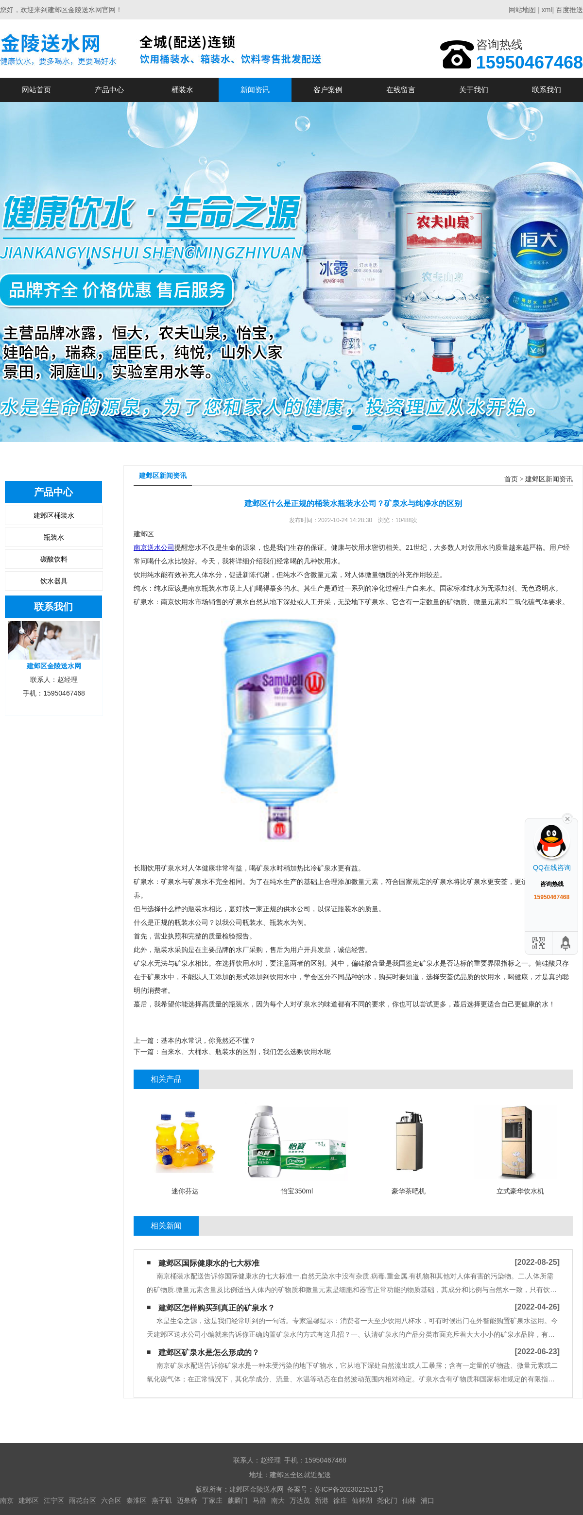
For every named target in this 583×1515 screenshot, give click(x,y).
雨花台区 (82, 1500)
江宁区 (54, 1500)
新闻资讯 (255, 89)
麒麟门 (237, 1500)
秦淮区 (136, 1500)
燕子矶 (162, 1500)
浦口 (427, 1500)
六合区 (111, 1500)
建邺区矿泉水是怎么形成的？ (208, 1352)
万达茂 (300, 1500)
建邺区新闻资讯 (549, 479)
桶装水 (182, 89)
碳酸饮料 (54, 559)
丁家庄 (212, 1500)
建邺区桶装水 (54, 515)
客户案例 (328, 89)
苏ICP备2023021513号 (349, 1489)
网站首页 (36, 89)
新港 (321, 1500)
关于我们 (473, 89)
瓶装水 (54, 537)
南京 (7, 1500)
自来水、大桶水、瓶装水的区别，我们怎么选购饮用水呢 (246, 1051)
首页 (511, 479)
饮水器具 (54, 581)
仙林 (409, 1500)
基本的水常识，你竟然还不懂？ (208, 1040)
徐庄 (340, 1500)
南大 (278, 1500)
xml (547, 10)
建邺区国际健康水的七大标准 (208, 1263)
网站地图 (522, 10)
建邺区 (28, 1500)
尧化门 (387, 1500)
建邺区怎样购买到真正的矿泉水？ (216, 1308)
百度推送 (569, 10)
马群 (259, 1500)
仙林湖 (362, 1500)
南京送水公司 (154, 547)
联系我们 (546, 89)
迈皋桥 (187, 1500)
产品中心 (109, 89)
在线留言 (400, 89)
